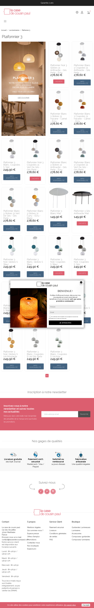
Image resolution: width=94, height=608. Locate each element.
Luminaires (76, 530)
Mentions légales (34, 527)
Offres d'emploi (33, 537)
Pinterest (47, 491)
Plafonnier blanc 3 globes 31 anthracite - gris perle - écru (58, 166)
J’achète (59, 81)
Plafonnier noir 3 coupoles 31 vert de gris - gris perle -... (35, 166)
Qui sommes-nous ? (35, 530)
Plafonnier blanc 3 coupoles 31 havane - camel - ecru (82, 117)
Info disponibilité (82, 82)
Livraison (52, 530)
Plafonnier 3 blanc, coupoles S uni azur (58, 354)
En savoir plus (70, 605)
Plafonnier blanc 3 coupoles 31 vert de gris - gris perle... (82, 166)
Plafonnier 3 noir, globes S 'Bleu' (10, 261)
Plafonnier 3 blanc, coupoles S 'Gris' (11, 164)
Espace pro (31, 549)
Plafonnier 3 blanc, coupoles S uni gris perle (35, 354)
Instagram (53, 491)
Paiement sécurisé (56, 527)
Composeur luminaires (81, 540)
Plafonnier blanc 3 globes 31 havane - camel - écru (58, 117)
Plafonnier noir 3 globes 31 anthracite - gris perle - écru (58, 69)
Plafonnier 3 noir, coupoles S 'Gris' (81, 261)
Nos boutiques (33, 546)
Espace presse (33, 533)
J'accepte (85, 605)
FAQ (51, 540)
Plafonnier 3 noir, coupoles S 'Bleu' (57, 261)
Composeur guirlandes (81, 537)
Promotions (31, 540)
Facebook (40, 491)
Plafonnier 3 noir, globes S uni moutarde (10, 354)
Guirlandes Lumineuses (81, 527)
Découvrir (23, 98)
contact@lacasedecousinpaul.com (15, 540)
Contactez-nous (33, 543)
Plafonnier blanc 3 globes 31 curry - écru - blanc (35, 214)
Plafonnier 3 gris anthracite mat (82, 212)
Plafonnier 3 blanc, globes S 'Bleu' (35, 261)
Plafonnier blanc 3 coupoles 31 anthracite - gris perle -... (82, 69)
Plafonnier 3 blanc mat (56, 212)
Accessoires (76, 533)
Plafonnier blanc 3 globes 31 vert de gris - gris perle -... (11, 214)
